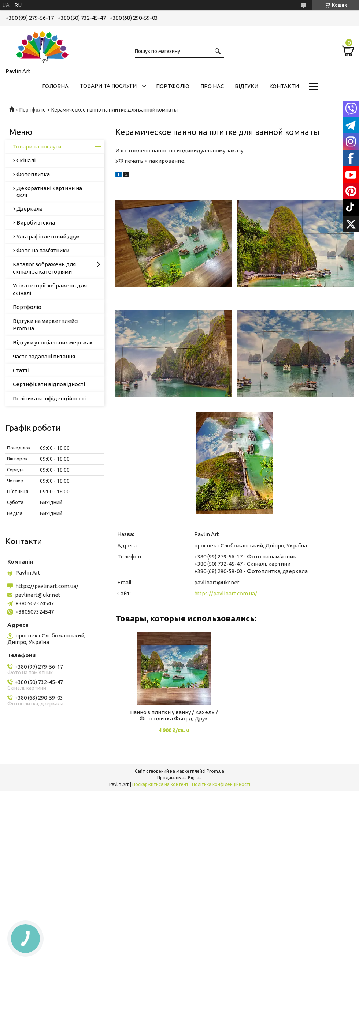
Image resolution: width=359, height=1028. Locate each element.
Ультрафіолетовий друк (48, 236)
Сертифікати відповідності (49, 384)
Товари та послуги (108, 86)
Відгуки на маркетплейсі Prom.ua (45, 324)
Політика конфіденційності (49, 398)
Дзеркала (29, 209)
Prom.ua (215, 771)
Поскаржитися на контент (160, 784)
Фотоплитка (33, 174)
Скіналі (26, 160)
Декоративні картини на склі (49, 191)
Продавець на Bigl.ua (179, 777)
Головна (55, 86)
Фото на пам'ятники (42, 250)
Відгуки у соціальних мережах (53, 342)
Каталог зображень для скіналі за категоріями (44, 268)
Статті (21, 370)
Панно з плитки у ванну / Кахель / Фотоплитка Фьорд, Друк (174, 715)
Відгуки (246, 86)
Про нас (212, 86)
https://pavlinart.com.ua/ (225, 593)
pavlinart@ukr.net (217, 582)
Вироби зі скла (35, 222)
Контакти (284, 86)
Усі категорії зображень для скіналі (50, 289)
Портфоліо (172, 86)
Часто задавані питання (44, 356)
